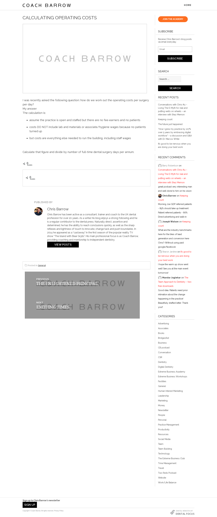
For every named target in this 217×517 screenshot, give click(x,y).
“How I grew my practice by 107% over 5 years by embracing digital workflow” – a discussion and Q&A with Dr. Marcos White (175, 134)
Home (187, 5)
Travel (161, 468)
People (161, 415)
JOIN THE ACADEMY (173, 20)
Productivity (164, 430)
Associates (163, 329)
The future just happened (170, 124)
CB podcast (164, 348)
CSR (160, 358)
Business (162, 343)
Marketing (163, 401)
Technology (164, 454)
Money (161, 406)
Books (161, 333)
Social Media (164, 439)
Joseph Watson (170, 222)
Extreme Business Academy (171, 372)
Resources (163, 435)
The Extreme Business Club (171, 459)
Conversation (164, 353)
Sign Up (29, 504)
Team (160, 444)
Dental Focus (185, 513)
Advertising (163, 324)
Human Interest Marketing (170, 391)
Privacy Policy (58, 511)
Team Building (165, 449)
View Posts (63, 245)
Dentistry (162, 362)
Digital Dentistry (165, 367)
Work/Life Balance (167, 483)
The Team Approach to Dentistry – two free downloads (174, 282)
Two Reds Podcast (167, 473)
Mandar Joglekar (171, 278)
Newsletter (163, 411)
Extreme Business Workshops (172, 377)
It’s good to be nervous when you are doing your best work (174, 146)
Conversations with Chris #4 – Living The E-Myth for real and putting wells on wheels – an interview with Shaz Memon (172, 110)
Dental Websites (183, 511)
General (42, 265)
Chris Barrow (169, 196)
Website (162, 478)
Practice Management (168, 425)
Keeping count (165, 120)
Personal (162, 420)
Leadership (163, 396)
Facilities (162, 382)
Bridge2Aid (163, 338)
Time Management (167, 463)
